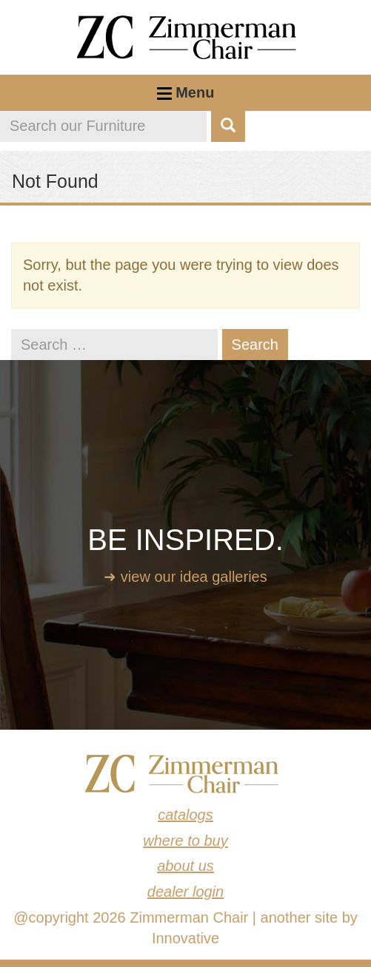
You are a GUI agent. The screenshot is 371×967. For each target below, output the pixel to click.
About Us (185, 866)
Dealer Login (185, 891)
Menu (186, 97)
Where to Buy (185, 840)
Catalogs (185, 815)
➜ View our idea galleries (185, 577)
